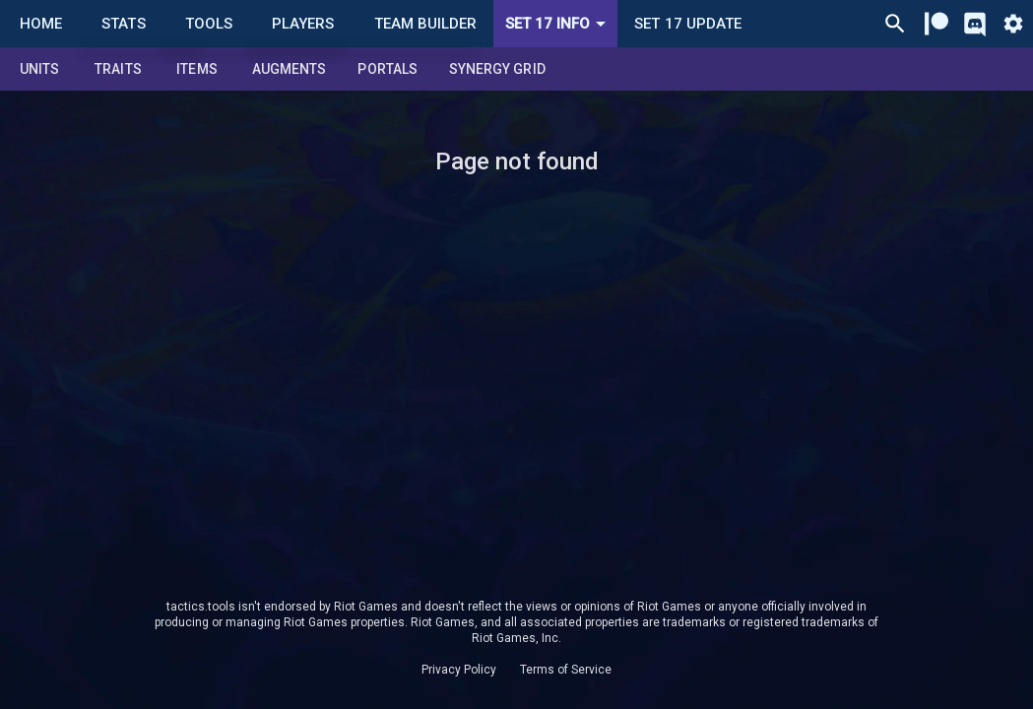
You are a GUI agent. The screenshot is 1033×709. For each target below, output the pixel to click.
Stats (123, 23)
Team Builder (426, 23)
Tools (208, 23)
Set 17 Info (559, 23)
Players (303, 23)
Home (41, 23)
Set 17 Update (688, 23)
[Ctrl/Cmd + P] (895, 23)
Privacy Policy (458, 670)
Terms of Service (566, 670)
